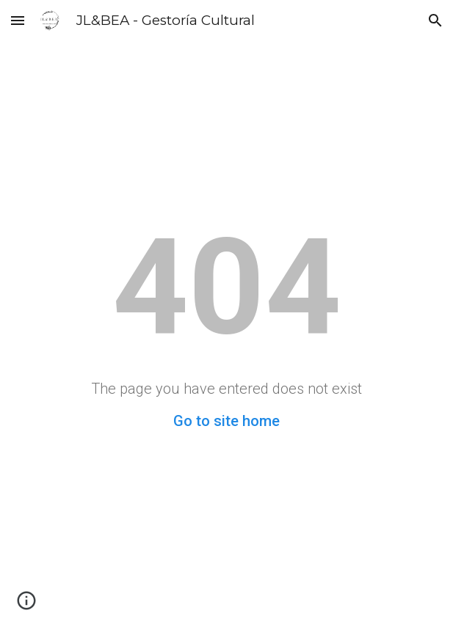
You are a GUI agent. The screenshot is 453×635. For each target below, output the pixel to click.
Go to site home (226, 421)
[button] (17, 20)
